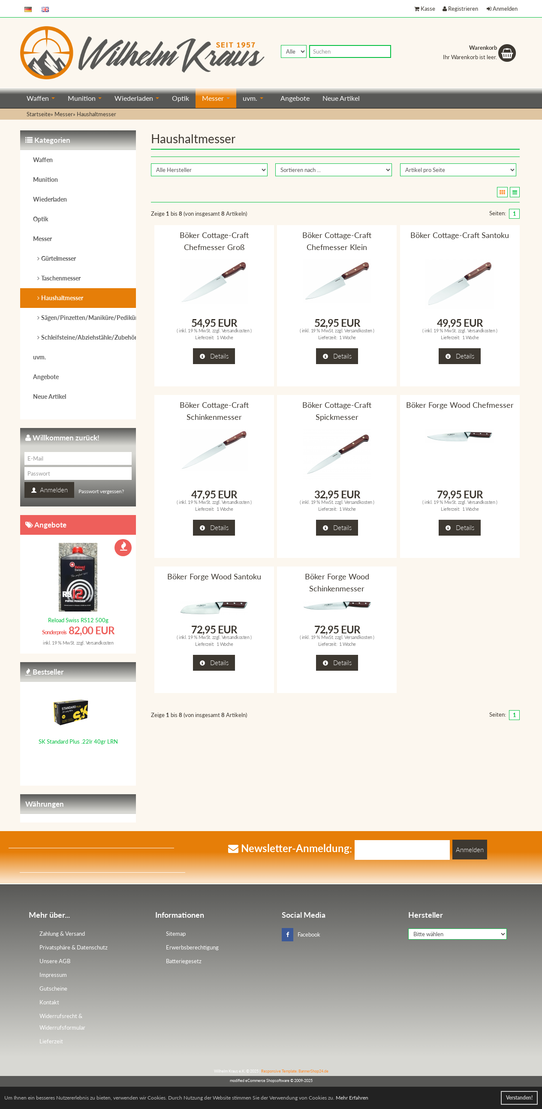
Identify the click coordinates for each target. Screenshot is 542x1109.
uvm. (253, 98)
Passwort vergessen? (101, 491)
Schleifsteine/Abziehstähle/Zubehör (88, 337)
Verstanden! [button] (519, 1097)
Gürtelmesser (58, 258)
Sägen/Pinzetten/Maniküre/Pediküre (88, 317)
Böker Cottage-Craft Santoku (459, 235)
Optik (180, 98)
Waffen (41, 98)
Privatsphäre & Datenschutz (73, 947)
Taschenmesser (61, 278)
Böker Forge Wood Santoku (214, 576)
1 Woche (225, 337)
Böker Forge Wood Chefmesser (460, 405)
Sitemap (176, 933)
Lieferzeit (51, 1041)
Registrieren (460, 8)
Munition (85, 98)
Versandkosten (236, 330)
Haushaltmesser (62, 297)
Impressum (53, 974)
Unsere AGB (54, 961)
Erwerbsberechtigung (192, 947)
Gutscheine (53, 988)
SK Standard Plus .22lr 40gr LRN (78, 741)
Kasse (424, 8)
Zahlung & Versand (62, 933)
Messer (216, 98)
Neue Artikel (341, 98)
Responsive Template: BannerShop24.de (294, 1071)
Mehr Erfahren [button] (352, 1097)
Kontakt (49, 1002)
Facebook (301, 934)
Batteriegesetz (184, 961)
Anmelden (502, 8)
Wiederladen (136, 98)
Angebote (295, 98)
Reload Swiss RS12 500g (78, 620)
